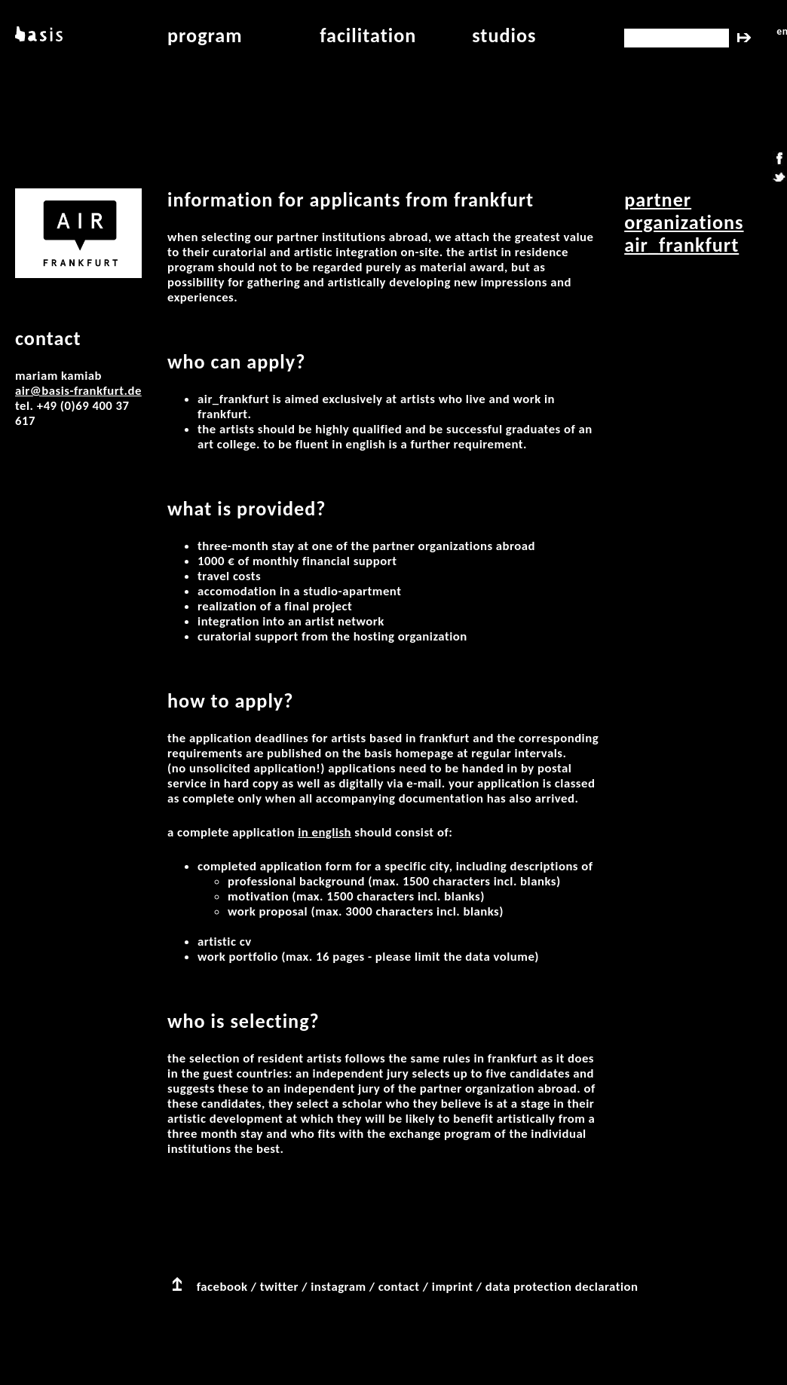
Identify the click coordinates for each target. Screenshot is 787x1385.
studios (504, 35)
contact (399, 1287)
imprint (452, 1287)
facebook (222, 1287)
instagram (338, 1287)
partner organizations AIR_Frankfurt (683, 222)
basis (37, 35)
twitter (279, 1287)
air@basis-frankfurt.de (78, 391)
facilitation (368, 35)
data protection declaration (561, 1287)
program (205, 35)
